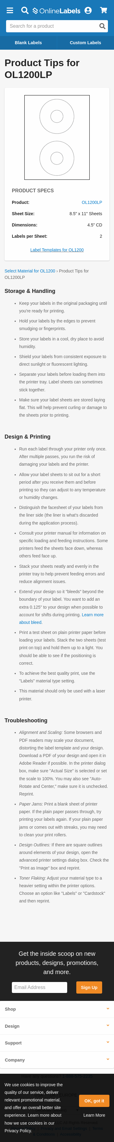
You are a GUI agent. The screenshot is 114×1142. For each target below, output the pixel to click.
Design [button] (12, 1026)
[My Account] (87, 11)
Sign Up (89, 987)
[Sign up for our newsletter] (39, 987)
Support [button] (13, 1043)
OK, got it (94, 1100)
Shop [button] (10, 1009)
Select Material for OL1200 (30, 271)
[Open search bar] (25, 11)
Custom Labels (85, 42)
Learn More (94, 1115)
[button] (9, 11)
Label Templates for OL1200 (57, 249)
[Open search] (102, 26)
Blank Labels (28, 42)
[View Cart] (103, 10)
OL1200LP (92, 202)
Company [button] (15, 1060)
